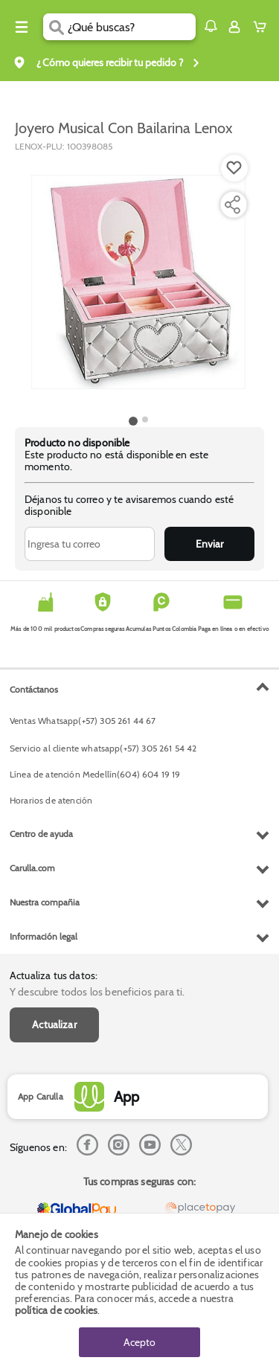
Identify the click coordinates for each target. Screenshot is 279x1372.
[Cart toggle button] (263, 27)
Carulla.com (32, 867)
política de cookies (56, 1310)
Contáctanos (34, 689)
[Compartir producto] (232, 204)
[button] (210, 26)
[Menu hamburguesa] (21, 27)
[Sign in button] (234, 27)
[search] (131, 26)
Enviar (209, 544)
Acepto (139, 1342)
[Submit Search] (55, 26)
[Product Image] (138, 282)
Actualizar (54, 1024)
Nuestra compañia (45, 902)
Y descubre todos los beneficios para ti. (97, 992)
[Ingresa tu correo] (90, 544)
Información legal (43, 936)
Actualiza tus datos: (53, 975)
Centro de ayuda (41, 833)
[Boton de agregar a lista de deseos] (234, 168)
